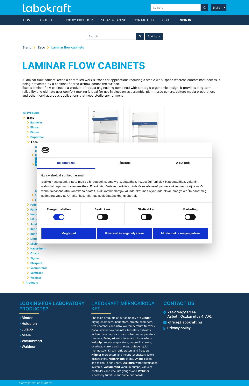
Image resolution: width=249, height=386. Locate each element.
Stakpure (36, 263)
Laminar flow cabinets (67, 47)
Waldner (35, 277)
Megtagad (68, 233)
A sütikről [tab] (183, 163)
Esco (41, 47)
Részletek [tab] (124, 163)
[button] (154, 36)
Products (32, 282)
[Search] (204, 7)
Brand (27, 47)
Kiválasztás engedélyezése (124, 233)
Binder (34, 132)
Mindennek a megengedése (180, 233)
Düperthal (37, 137)
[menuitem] (28, 20)
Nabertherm (38, 248)
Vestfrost (36, 272)
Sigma (34, 258)
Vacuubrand (38, 268)
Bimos (34, 127)
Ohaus (34, 253)
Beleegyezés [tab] (66, 163)
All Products (31, 112)
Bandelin (36, 122)
